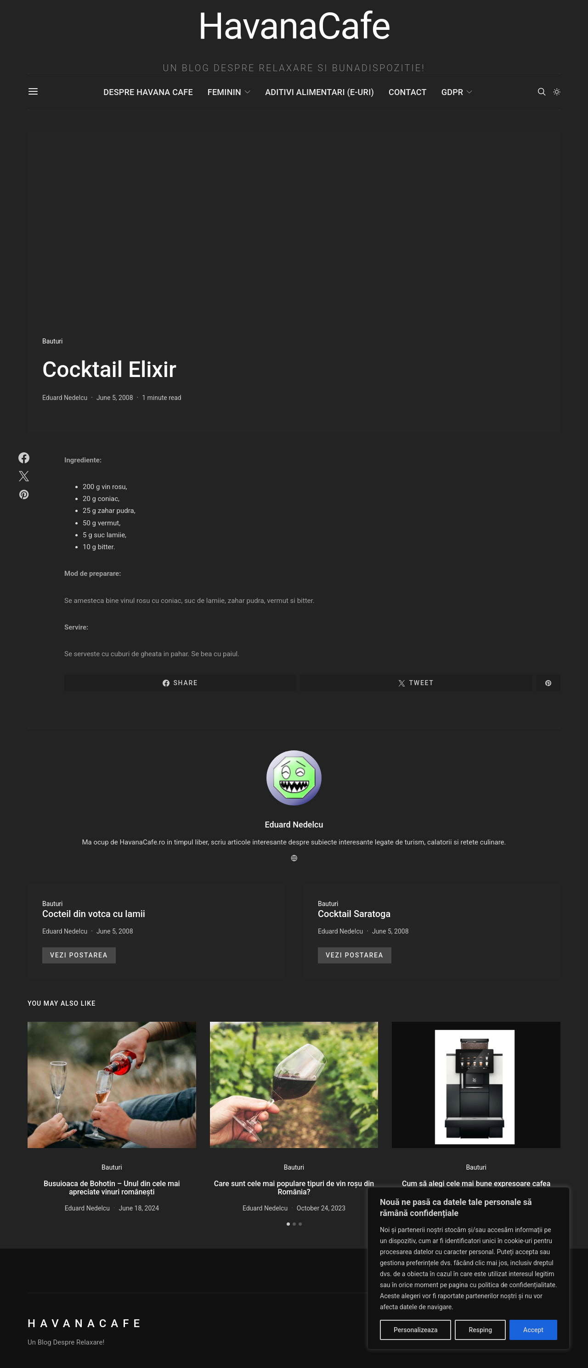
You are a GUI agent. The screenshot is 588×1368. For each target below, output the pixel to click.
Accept (533, 1330)
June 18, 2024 (139, 1208)
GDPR (452, 92)
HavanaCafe (86, 1323)
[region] (469, 1268)
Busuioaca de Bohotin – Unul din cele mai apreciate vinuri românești (112, 1187)
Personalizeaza (415, 1330)
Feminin (224, 92)
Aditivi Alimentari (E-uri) (319, 92)
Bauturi (52, 341)
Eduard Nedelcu (64, 397)
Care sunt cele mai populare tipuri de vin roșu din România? (294, 1187)
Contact (408, 92)
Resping (480, 1330)
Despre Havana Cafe (147, 92)
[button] (556, 92)
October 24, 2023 (321, 1208)
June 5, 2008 (114, 397)
